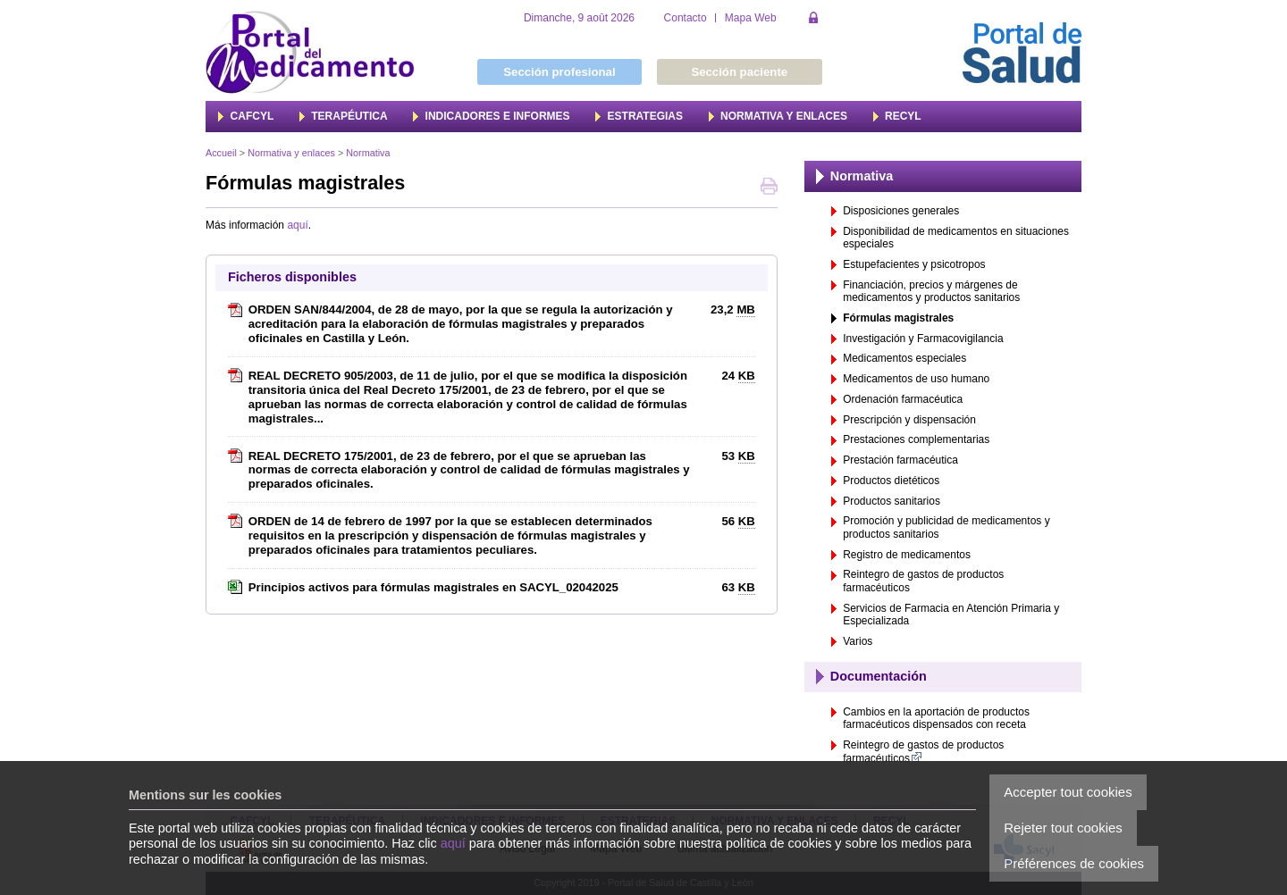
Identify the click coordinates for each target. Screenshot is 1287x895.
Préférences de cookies (1074, 863)
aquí (453, 843)
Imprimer (769, 188)
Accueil (221, 152)
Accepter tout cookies (1067, 791)
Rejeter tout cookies (1063, 827)
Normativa (368, 152)
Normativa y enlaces (291, 152)
